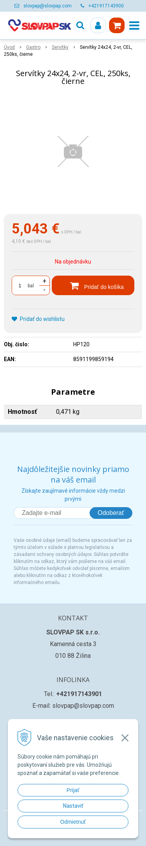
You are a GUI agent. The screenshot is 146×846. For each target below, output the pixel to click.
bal (31, 286)
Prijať (73, 790)
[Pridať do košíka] (93, 285)
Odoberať (111, 512)
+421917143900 (106, 6)
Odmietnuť (73, 822)
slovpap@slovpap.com (47, 6)
